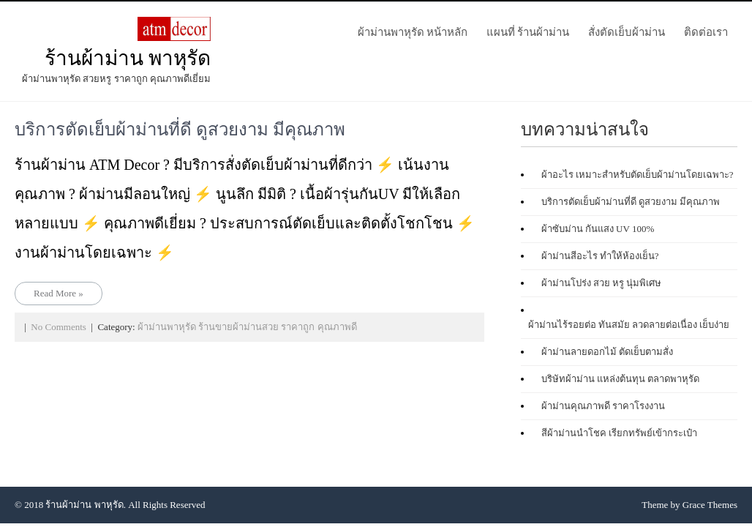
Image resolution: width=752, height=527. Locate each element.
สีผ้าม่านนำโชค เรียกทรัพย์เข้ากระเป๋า (619, 432)
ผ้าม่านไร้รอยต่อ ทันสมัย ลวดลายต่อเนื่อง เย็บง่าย (629, 324)
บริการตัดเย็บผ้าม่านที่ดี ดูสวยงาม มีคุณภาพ (180, 129)
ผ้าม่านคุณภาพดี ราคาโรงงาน (603, 405)
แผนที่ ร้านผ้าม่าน (527, 32)
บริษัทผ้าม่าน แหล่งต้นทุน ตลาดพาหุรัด (620, 378)
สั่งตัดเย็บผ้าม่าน (626, 32)
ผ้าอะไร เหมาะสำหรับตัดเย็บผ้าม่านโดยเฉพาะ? (637, 174)
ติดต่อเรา (706, 32)
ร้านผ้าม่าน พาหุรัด (128, 58)
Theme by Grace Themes (689, 504)
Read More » (58, 293)
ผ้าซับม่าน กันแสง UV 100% (598, 228)
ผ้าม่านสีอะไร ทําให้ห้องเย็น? (600, 255)
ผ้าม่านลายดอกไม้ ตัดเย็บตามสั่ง (607, 351)
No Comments (58, 326)
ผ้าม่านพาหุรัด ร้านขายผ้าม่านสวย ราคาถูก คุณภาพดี (247, 326)
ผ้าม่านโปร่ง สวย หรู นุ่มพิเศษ (601, 282)
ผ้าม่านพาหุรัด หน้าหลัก (412, 32)
